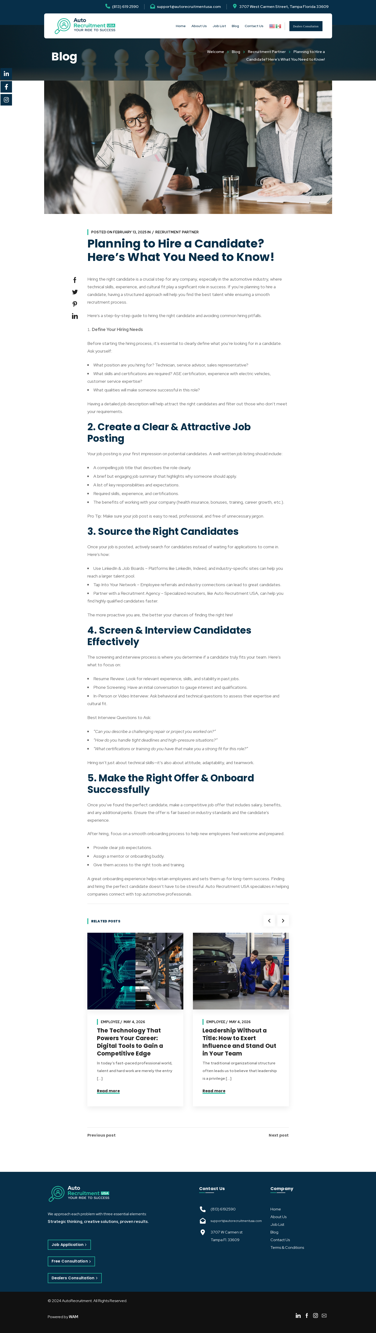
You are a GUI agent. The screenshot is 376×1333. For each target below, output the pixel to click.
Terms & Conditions (287, 1247)
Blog (236, 51)
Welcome (215, 51)
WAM (73, 1316)
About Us (278, 1216)
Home (275, 1209)
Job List (277, 1224)
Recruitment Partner (267, 51)
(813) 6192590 (223, 1209)
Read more (108, 1091)
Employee (110, 1022)
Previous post (101, 1135)
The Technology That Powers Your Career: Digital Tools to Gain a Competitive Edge (130, 1041)
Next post (279, 1135)
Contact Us (280, 1239)
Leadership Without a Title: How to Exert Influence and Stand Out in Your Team (239, 1041)
